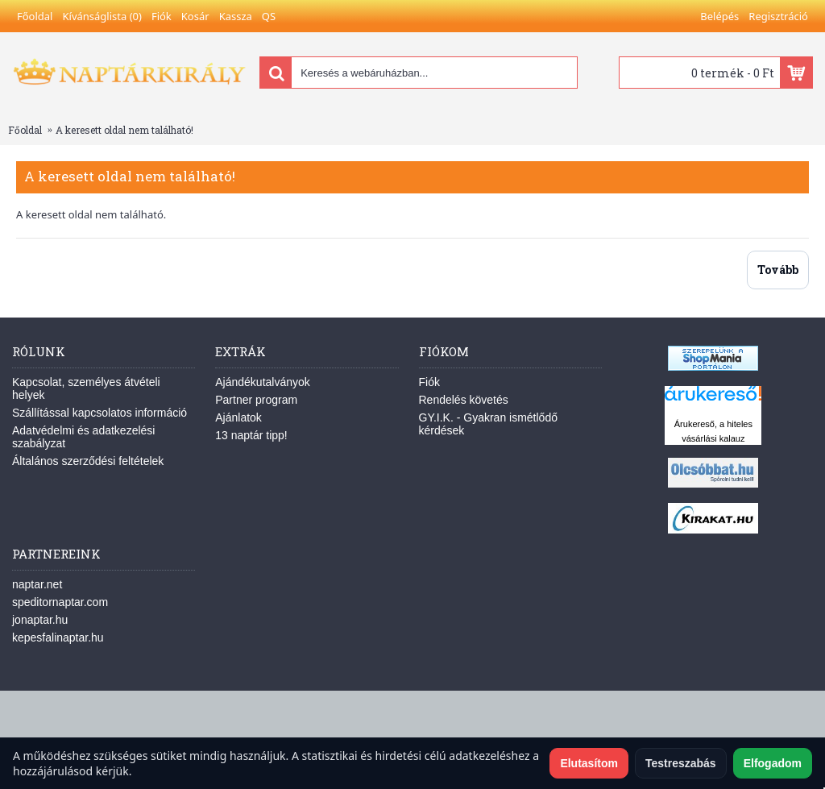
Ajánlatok (238, 417)
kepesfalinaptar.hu (58, 637)
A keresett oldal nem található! (124, 129)
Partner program (256, 399)
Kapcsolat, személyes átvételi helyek (86, 388)
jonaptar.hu (40, 619)
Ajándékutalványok (262, 382)
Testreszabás (680, 763)
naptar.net (37, 584)
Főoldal (25, 129)
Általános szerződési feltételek (88, 461)
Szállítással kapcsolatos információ (99, 412)
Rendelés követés (463, 399)
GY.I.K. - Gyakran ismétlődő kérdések (488, 424)
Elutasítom (589, 763)
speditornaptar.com (60, 602)
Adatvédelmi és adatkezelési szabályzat (83, 437)
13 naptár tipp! (251, 435)
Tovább (777, 269)
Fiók (429, 382)
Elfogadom (773, 763)
